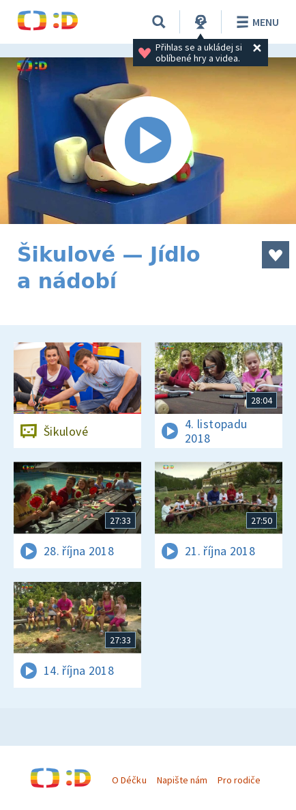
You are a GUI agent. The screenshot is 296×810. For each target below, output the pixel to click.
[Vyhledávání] (158, 22)
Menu (255, 22)
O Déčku (129, 780)
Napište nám (182, 780)
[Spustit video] (148, 140)
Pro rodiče (239, 780)
